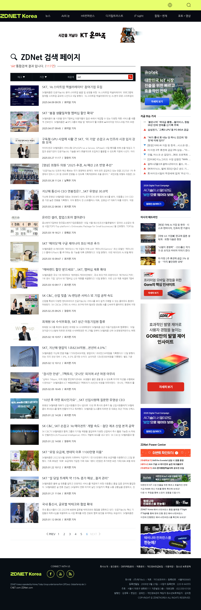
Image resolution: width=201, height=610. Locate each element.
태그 (20, 77)
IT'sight (138, 16)
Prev (50, 534)
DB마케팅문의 (127, 567)
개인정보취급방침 (155, 567)
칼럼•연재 (161, 16)
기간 (42, 77)
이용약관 (169, 567)
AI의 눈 (65, 16)
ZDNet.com (27, 588)
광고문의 (115, 567)
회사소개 (104, 567)
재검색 (70, 77)
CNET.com (15, 588)
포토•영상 (184, 16)
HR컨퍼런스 (88, 16)
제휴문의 (140, 567)
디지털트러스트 (114, 16)
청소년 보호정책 (183, 567)
